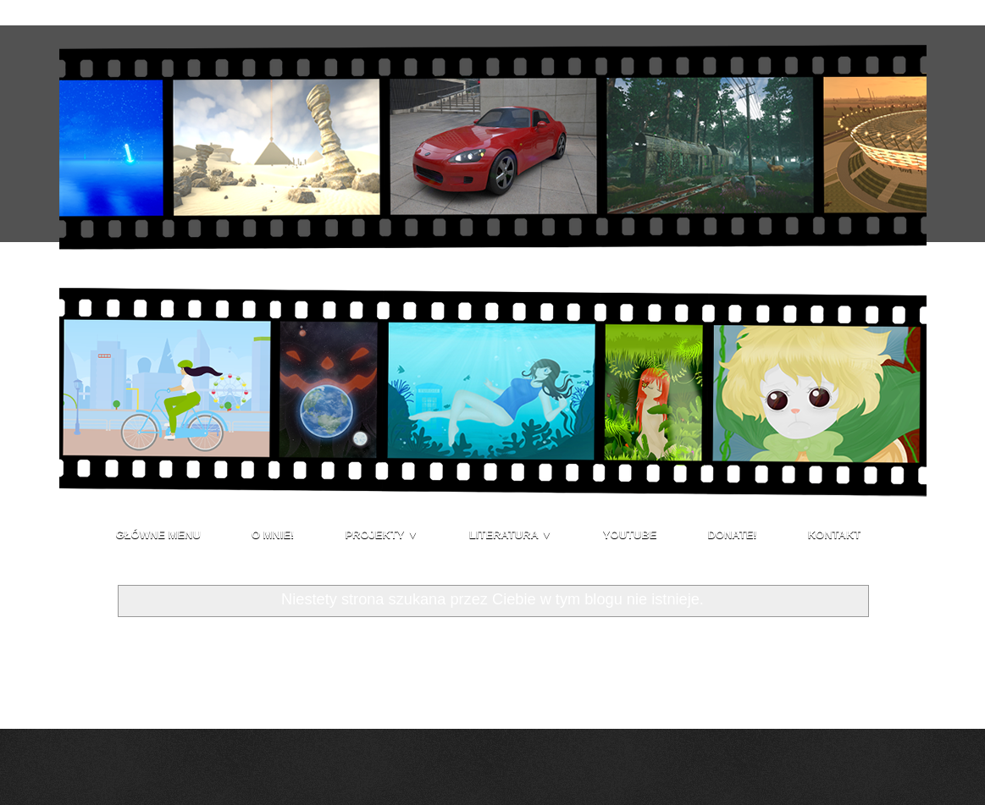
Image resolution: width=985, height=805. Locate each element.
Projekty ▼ (381, 534)
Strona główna (492, 651)
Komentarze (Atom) (213, 694)
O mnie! (273, 534)
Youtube (630, 534)
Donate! (731, 534)
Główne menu (158, 534)
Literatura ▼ (510, 534)
